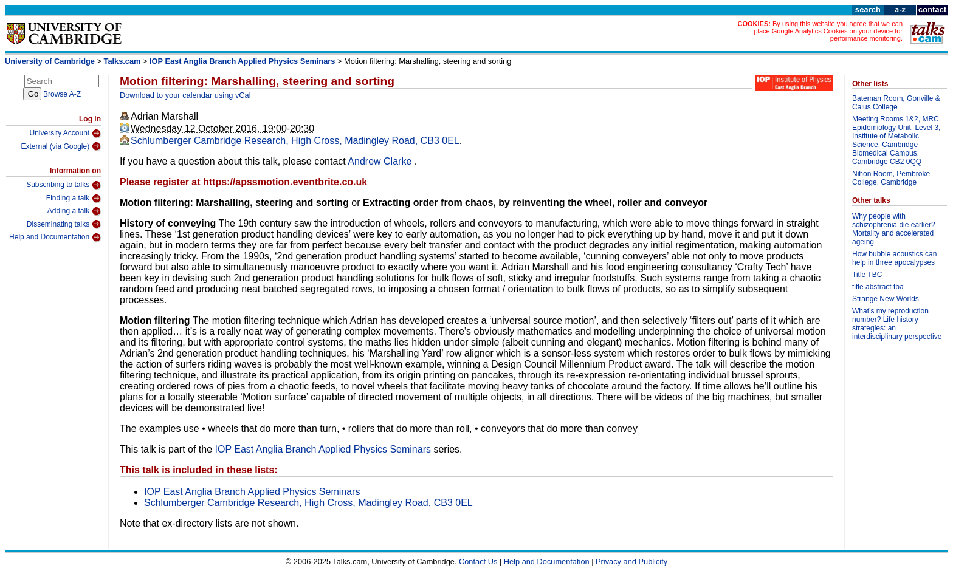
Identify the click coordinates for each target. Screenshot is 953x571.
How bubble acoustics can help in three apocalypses (894, 258)
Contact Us (478, 561)
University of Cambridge (50, 61)
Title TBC (867, 274)
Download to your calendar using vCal (185, 95)
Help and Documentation (55, 237)
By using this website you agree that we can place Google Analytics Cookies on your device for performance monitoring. (828, 31)
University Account (65, 133)
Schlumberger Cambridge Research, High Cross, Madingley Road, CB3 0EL (295, 140)
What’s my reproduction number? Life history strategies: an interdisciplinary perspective (896, 324)
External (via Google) (61, 146)
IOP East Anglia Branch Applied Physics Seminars (242, 61)
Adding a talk (74, 211)
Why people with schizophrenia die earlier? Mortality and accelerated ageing (893, 229)
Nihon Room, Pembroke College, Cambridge (891, 177)
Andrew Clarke (381, 161)
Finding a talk (73, 198)
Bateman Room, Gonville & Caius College (896, 102)
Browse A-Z (62, 94)
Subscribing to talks (63, 185)
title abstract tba (878, 286)
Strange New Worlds (885, 299)
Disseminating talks (64, 224)
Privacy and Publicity (631, 561)
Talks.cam (122, 61)
